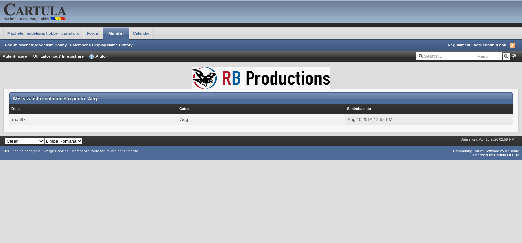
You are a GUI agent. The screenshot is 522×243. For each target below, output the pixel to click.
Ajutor (98, 56)
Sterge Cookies (56, 151)
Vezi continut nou (490, 45)
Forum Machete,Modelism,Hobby (36, 45)
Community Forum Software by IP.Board (486, 151)
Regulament (459, 45)
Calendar (141, 33)
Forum (93, 33)
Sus (6, 151)
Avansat (514, 55)
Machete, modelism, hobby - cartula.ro (43, 33)
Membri (116, 33)
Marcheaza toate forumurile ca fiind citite (104, 151)
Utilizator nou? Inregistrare (58, 56)
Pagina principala (26, 151)
